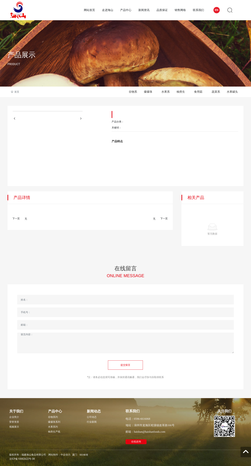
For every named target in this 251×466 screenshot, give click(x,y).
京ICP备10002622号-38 (22, 458)
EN (216, 10)
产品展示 (21, 55)
